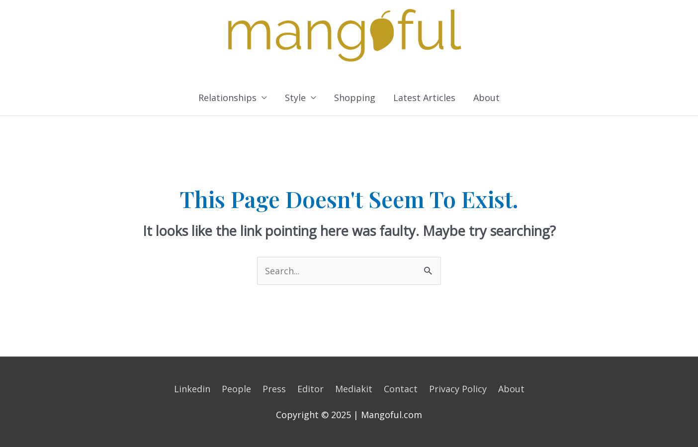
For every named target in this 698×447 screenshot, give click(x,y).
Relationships (227, 98)
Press (274, 389)
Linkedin (192, 389)
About (486, 98)
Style (295, 98)
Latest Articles (424, 98)
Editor (310, 389)
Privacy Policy (458, 389)
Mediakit (353, 389)
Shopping (354, 98)
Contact (401, 389)
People (236, 389)
